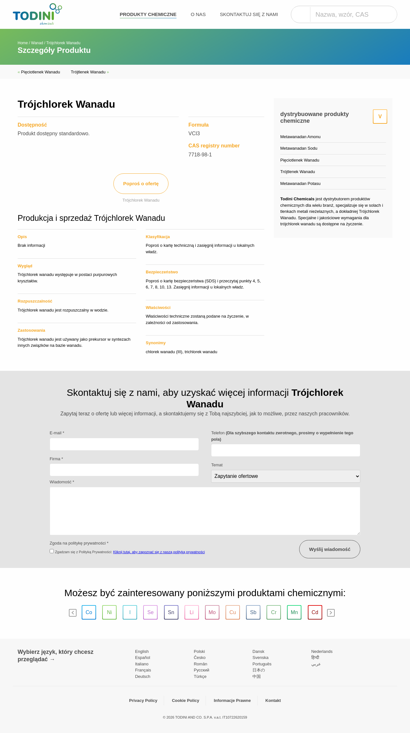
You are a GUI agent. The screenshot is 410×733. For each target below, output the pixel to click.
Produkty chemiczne (148, 14)
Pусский (201, 670)
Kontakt (273, 700)
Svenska (260, 657)
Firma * (56, 458)
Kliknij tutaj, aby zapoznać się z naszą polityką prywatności (159, 552)
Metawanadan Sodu (298, 148)
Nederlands (322, 651)
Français (143, 670)
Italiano (142, 664)
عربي (316, 664)
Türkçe (200, 676)
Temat (216, 464)
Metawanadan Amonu (300, 136)
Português (261, 664)
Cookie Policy (185, 700)
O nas (198, 14)
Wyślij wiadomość (329, 549)
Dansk (258, 651)
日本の (258, 670)
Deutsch (143, 676)
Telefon (282, 436)
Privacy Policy (143, 700)
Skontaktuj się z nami (249, 14)
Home (23, 43)
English (142, 651)
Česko (200, 657)
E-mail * (57, 432)
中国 (256, 676)
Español (142, 657)
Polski (199, 651)
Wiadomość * (62, 481)
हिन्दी (315, 657)
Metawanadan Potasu (300, 183)
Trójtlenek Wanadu (90, 72)
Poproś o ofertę (141, 183)
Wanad (37, 43)
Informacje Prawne (232, 700)
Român (200, 664)
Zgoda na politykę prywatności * (79, 543)
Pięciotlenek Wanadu (39, 72)
